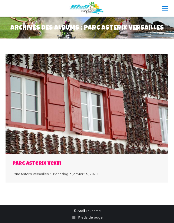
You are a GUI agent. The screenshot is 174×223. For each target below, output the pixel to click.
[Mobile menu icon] (164, 8)
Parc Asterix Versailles (30, 174)
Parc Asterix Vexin (37, 163)
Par (60, 174)
